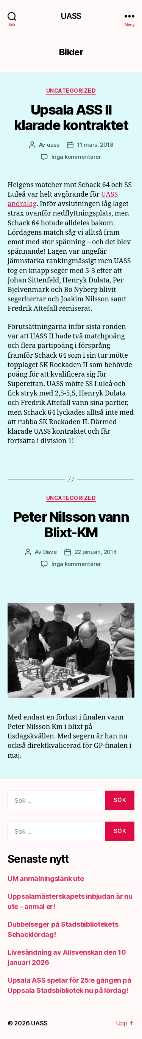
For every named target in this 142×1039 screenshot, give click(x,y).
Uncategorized (71, 90)
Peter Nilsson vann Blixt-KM (71, 525)
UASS (71, 16)
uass (53, 144)
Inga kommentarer (76, 156)
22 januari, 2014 (96, 551)
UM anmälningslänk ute (46, 878)
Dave (50, 551)
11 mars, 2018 (95, 144)
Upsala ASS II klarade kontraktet (71, 117)
